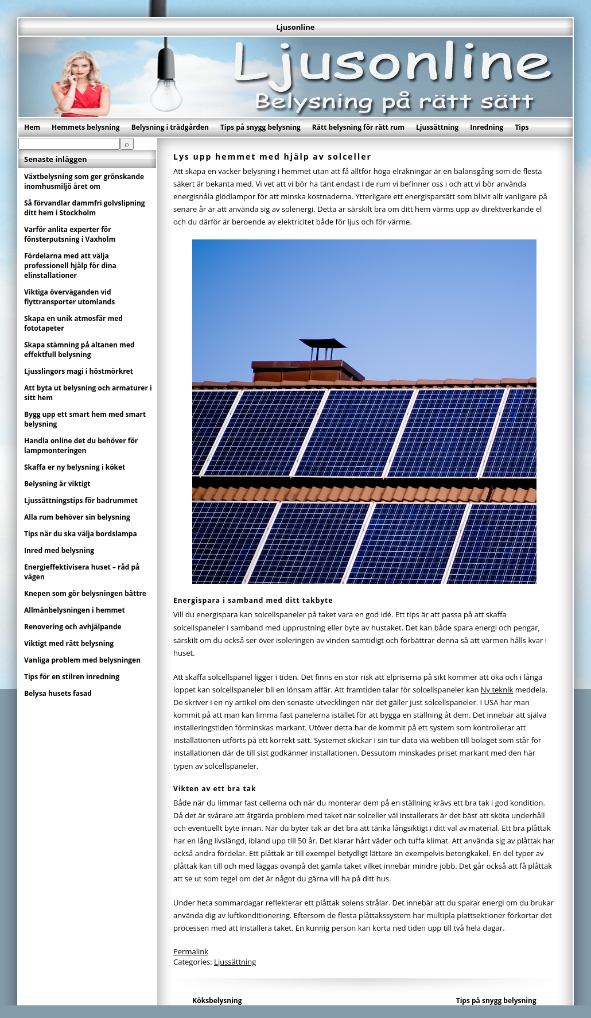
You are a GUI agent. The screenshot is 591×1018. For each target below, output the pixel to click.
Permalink (190, 951)
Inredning (486, 127)
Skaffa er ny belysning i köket (74, 467)
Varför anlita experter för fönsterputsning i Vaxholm (69, 234)
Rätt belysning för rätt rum (358, 127)
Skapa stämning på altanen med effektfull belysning (79, 349)
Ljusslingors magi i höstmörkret (78, 371)
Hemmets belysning (86, 127)
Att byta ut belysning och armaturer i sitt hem (88, 392)
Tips (521, 127)
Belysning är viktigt (57, 484)
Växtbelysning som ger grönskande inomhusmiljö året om (84, 181)
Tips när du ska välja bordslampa (80, 534)
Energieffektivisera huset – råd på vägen (81, 572)
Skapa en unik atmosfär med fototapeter (73, 323)
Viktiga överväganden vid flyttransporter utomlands (69, 297)
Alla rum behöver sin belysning (77, 517)
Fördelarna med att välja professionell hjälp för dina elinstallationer (70, 265)
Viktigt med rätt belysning (69, 643)
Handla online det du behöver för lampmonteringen (81, 445)
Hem (32, 127)
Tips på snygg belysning (260, 127)
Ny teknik (497, 689)
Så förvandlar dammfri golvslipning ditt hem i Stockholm (84, 208)
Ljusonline (295, 27)
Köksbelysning (217, 1000)
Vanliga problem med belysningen (82, 660)
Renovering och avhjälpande (73, 627)
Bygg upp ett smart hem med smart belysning (85, 419)
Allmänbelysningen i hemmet (74, 610)
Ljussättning (437, 127)
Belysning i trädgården (170, 127)
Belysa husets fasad (58, 693)
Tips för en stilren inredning (71, 677)
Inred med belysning (59, 550)
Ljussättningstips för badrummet (81, 500)
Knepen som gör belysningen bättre (85, 593)
